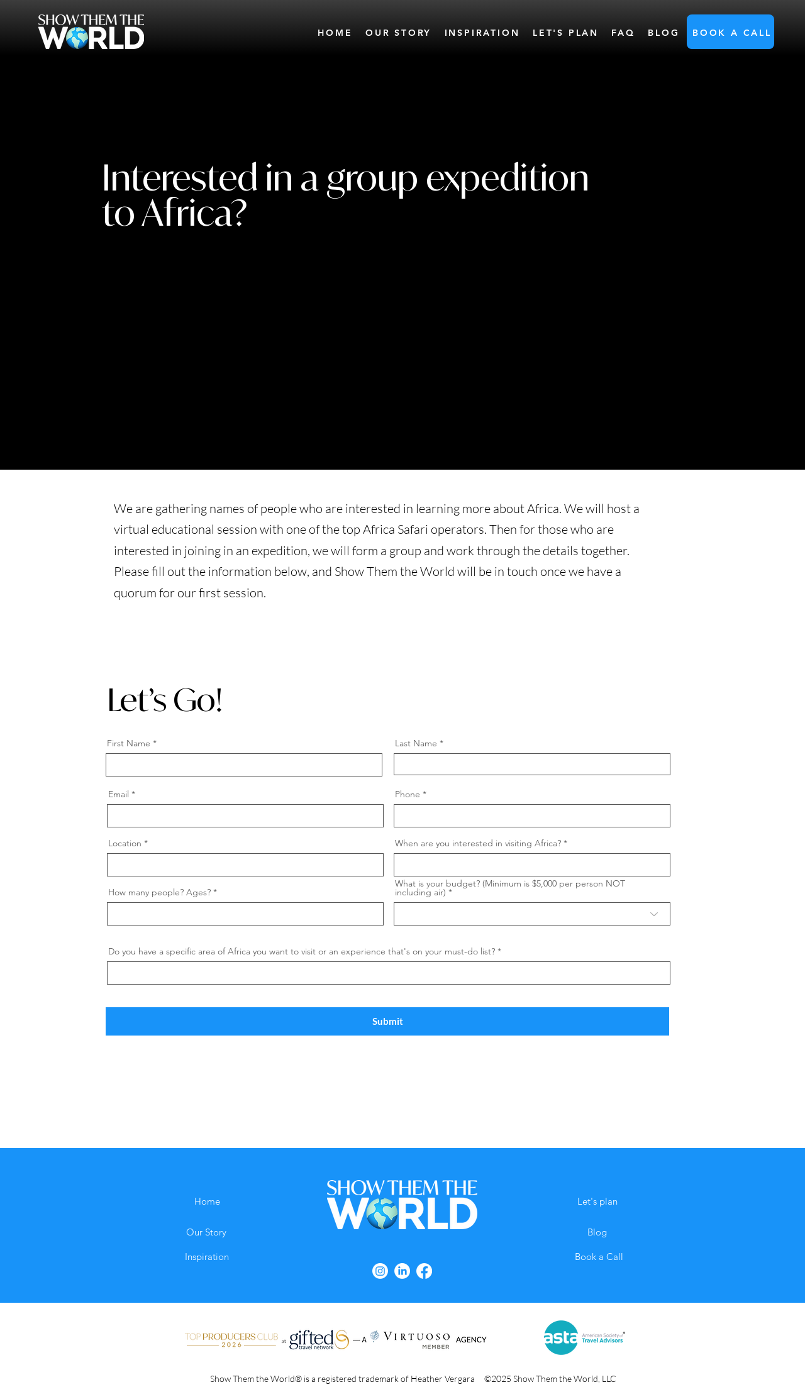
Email (118, 794)
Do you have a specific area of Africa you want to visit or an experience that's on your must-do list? (301, 951)
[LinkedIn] (402, 1271)
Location (125, 843)
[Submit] (387, 1021)
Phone (407, 794)
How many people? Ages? (159, 892)
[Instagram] (380, 1271)
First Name (128, 743)
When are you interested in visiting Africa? (478, 843)
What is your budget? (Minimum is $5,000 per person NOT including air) (510, 888)
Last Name (416, 743)
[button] (732, 33)
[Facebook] (424, 1271)
